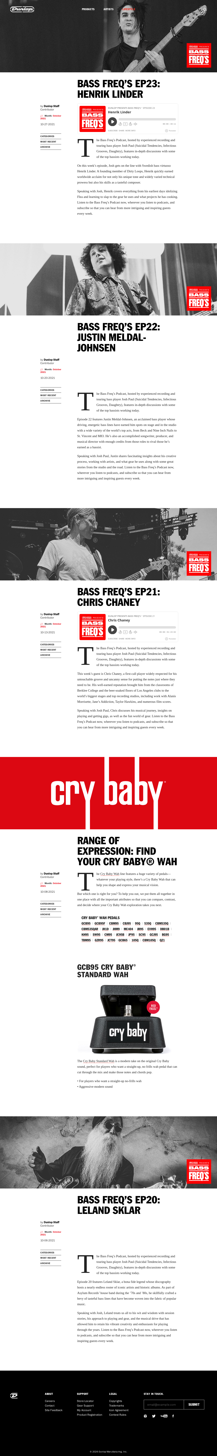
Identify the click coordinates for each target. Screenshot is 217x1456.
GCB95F (100, 923)
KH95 (85, 934)
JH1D (105, 929)
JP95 (131, 934)
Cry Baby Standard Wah (98, 1061)
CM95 (108, 934)
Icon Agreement (119, 1410)
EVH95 (151, 929)
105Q (135, 940)
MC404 (128, 929)
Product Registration (89, 1414)
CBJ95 (127, 923)
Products (88, 9)
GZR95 (99, 940)
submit (194, 1404)
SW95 (96, 934)
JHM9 (116, 929)
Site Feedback (54, 1410)
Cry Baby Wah (109, 874)
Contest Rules (117, 1414)
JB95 (140, 929)
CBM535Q (161, 923)
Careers (50, 1401)
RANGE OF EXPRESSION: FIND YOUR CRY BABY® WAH (127, 852)
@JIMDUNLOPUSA (145, 1416)
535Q (147, 923)
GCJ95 (154, 934)
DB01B (164, 929)
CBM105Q (149, 940)
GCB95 (86, 923)
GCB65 (123, 940)
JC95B (120, 934)
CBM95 (114, 923)
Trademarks (116, 1405)
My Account (84, 1410)
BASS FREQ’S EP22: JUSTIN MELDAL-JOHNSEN (118, 338)
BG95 (165, 934)
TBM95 (86, 940)
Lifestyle (128, 9)
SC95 (142, 934)
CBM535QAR (90, 929)
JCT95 (111, 940)
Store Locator (85, 1401)
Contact (49, 1405)
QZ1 (162, 940)
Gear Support (85, 1405)
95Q (137, 923)
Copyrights (115, 1401)
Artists (108, 9)
